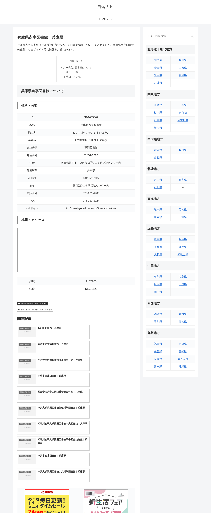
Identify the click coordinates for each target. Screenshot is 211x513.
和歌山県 (183, 254)
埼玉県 (158, 127)
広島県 (183, 276)
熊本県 (158, 366)
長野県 (183, 150)
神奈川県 (183, 120)
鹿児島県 (183, 359)
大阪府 (158, 254)
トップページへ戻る (162, 504)
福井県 (183, 179)
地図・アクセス (74, 77)
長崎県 (158, 359)
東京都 (183, 112)
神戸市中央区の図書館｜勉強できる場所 (35, 310)
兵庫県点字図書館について (77, 67)
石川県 (158, 187)
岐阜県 (158, 209)
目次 (72, 60)
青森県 (158, 67)
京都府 (158, 247)
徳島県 (158, 314)
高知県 (183, 321)
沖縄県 (183, 366)
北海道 (158, 60)
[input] (170, 36)
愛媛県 (183, 314)
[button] (192, 36)
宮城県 (158, 82)
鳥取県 (158, 276)
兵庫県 (183, 239)
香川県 (158, 321)
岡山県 (158, 291)
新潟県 (158, 150)
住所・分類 (72, 72)
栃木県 (158, 112)
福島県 (183, 75)
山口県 (183, 284)
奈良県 (183, 247)
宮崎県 (183, 351)
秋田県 (183, 60)
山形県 (183, 67)
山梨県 (158, 157)
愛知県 (183, 209)
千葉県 (183, 105)
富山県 (158, 179)
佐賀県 (158, 351)
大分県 (183, 343)
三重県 (183, 217)
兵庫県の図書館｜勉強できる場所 (32, 304)
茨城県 (158, 105)
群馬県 (158, 120)
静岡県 (158, 217)
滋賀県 (158, 239)
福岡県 (158, 343)
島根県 (158, 284)
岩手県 (158, 75)
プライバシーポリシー (185, 504)
